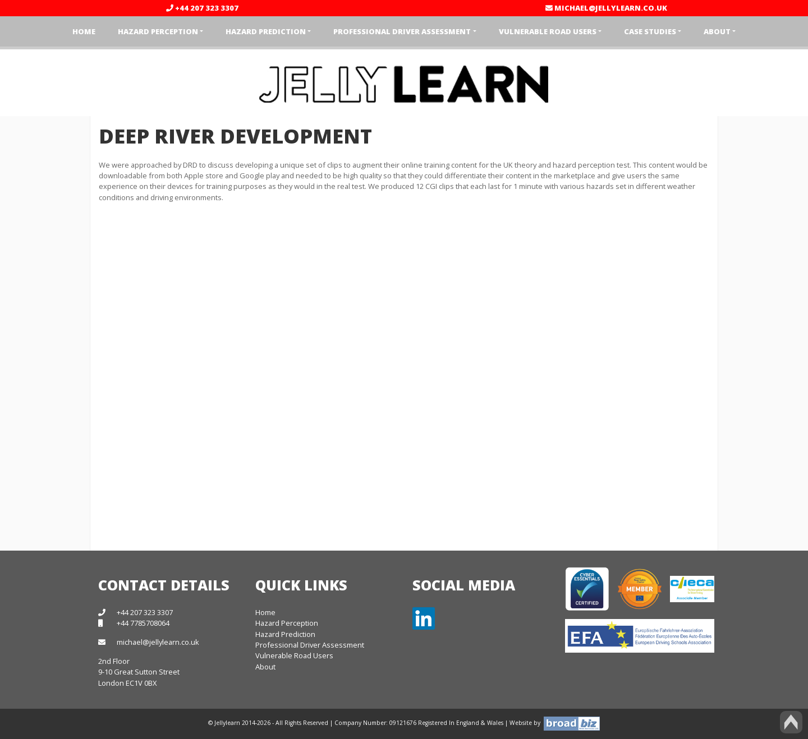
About (265, 667)
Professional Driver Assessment (309, 645)
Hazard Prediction (285, 634)
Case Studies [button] (650, 31)
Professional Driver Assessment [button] (402, 31)
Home (83, 31)
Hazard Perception (286, 623)
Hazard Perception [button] (158, 31)
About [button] (717, 31)
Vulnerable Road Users (294, 655)
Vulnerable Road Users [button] (547, 31)
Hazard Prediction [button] (266, 31)
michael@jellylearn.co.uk (606, 8)
